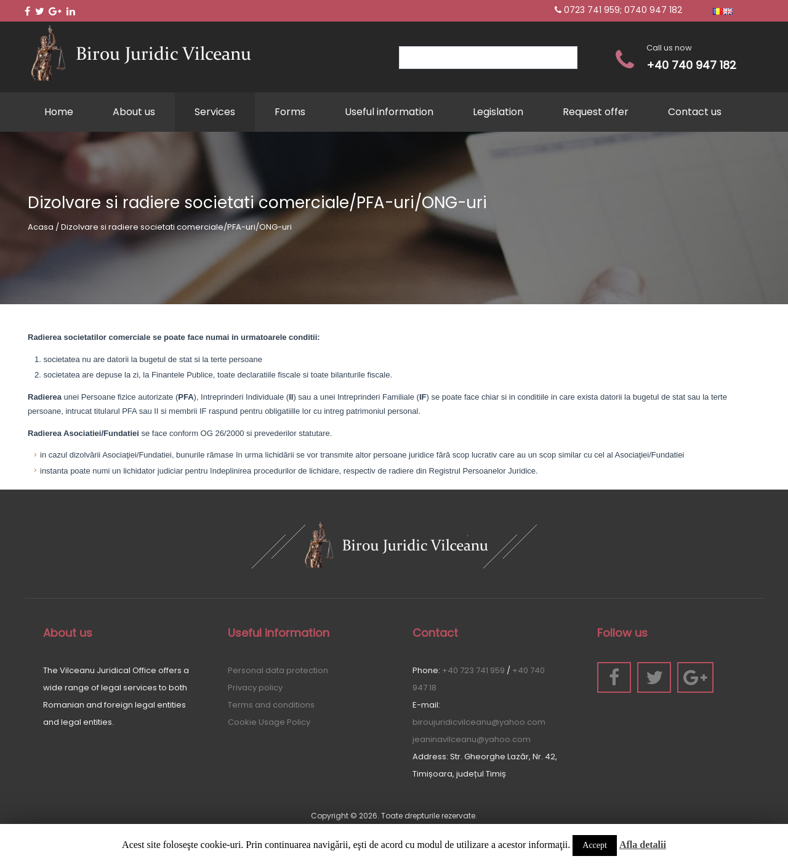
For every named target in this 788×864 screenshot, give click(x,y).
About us (134, 112)
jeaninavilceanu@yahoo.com (471, 739)
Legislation (498, 112)
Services (215, 112)
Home (58, 112)
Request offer (596, 112)
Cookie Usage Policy (269, 722)
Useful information (389, 112)
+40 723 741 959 (473, 670)
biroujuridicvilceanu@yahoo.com (478, 722)
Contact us (695, 112)
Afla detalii (642, 844)
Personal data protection (278, 670)
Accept (594, 845)
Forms (290, 112)
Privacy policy (255, 687)
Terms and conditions (271, 705)
